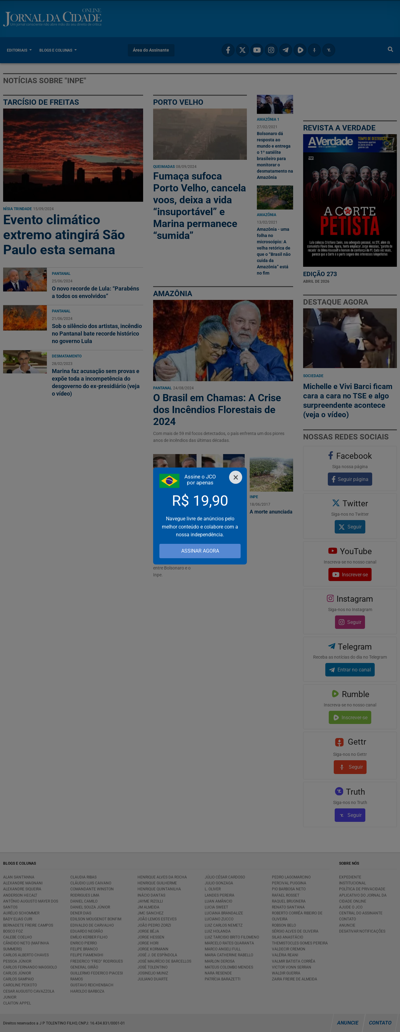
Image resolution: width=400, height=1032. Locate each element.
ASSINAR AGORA (200, 551)
